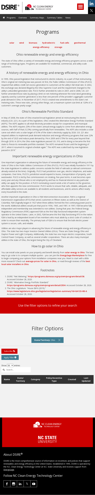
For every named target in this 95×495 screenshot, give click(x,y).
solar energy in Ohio (75, 252)
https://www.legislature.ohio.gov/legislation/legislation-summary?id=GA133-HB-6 (47, 291)
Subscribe (9, 351)
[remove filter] (59, 340)
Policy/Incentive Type (54, 379)
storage (58, 47)
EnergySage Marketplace (72, 255)
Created (72, 379)
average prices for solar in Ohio (41, 261)
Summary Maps (37, 17)
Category (35, 379)
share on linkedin (91, 3)
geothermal (80, 42)
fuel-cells (64, 42)
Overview (22, 17)
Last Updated (86, 379)
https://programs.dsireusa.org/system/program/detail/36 (56, 276)
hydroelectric (48, 42)
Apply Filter (10, 357)
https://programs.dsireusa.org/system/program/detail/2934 (36, 285)
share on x (91, 10)
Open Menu (80, 7)
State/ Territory (20, 379)
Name (7, 379)
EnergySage (8, 469)
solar (11, 42)
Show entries (10, 365)
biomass (33, 42)
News (68, 17)
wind (21, 42)
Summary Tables (54, 17)
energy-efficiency (41, 47)
